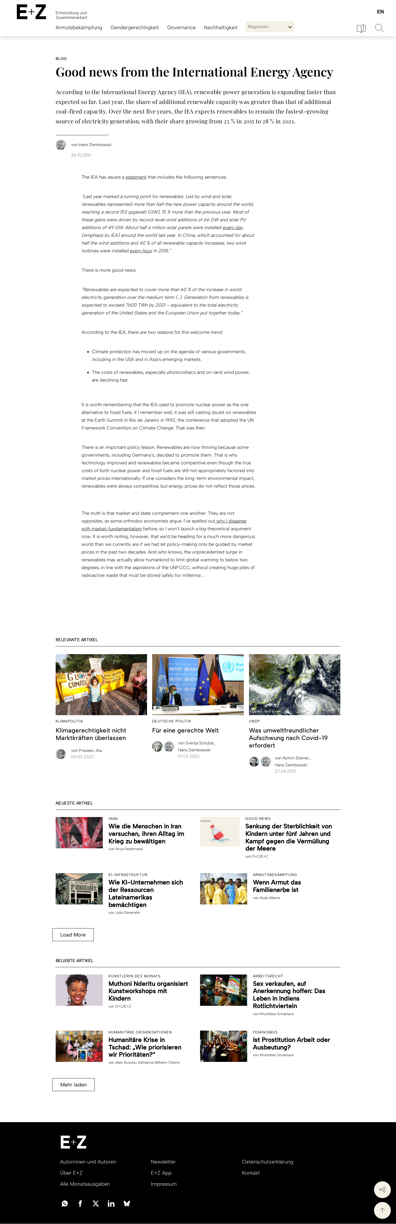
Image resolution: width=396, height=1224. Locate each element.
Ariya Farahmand (129, 849)
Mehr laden (73, 1085)
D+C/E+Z (260, 856)
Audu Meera (270, 898)
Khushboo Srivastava (277, 1014)
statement (136, 177)
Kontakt (251, 1173)
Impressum (164, 1184)
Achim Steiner (292, 757)
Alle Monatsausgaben (85, 1184)
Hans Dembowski (194, 749)
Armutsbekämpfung (79, 27)
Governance (181, 27)
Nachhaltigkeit (221, 27)
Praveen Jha (86, 750)
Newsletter (163, 1162)
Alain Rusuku (125, 1062)
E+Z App (161, 1173)
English (380, 12)
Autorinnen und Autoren (88, 1162)
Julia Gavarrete (127, 912)
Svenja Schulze (196, 743)
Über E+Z (71, 1173)
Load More (73, 935)
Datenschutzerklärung (267, 1162)
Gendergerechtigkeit (135, 27)
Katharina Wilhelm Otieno (159, 1062)
